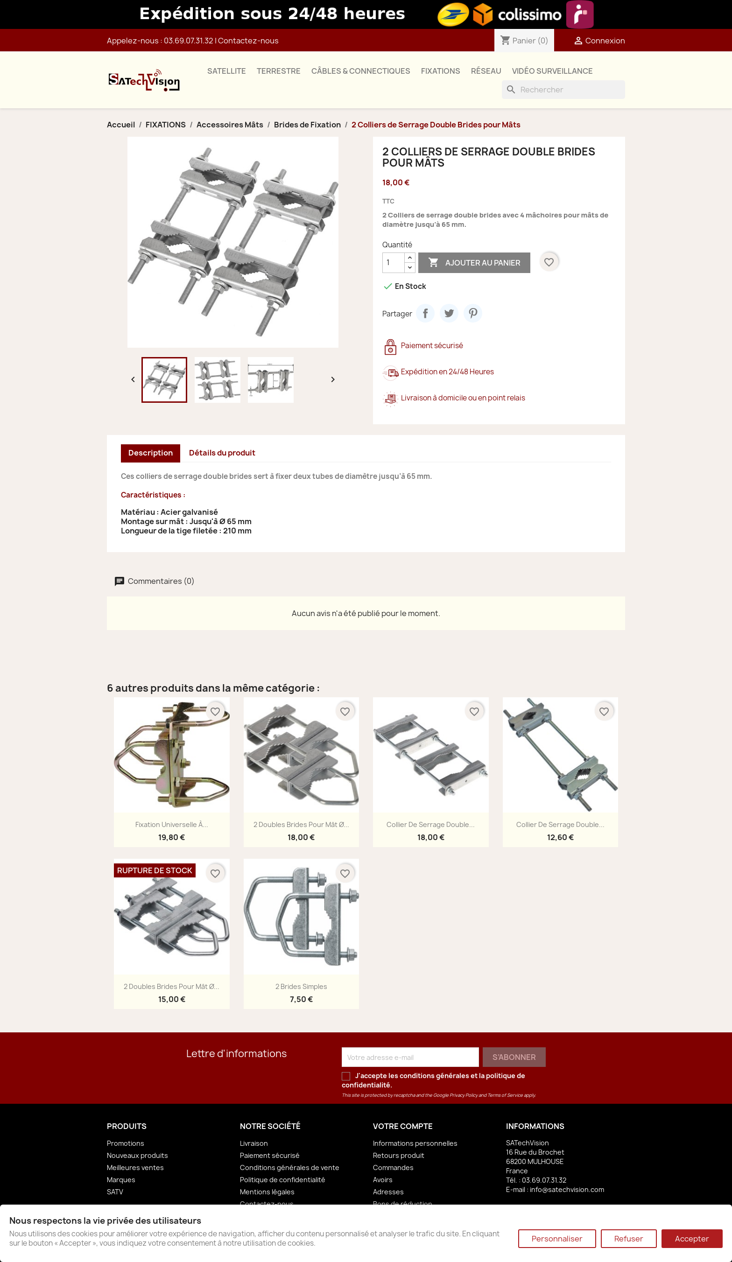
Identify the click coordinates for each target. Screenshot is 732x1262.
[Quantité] (393, 262)
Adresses (388, 1191)
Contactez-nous (248, 40)
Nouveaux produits (137, 1155)
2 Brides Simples (301, 986)
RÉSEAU (486, 71)
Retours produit (398, 1155)
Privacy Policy (464, 1095)
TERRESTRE (279, 71)
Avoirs (383, 1179)
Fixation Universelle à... (171, 824)
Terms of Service (505, 1095)
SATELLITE (226, 71)
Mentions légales (267, 1191)
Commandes (393, 1167)
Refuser (628, 1239)
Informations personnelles (415, 1143)
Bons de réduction (402, 1203)
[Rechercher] (563, 89)
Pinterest (473, 313)
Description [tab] (150, 453)
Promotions (125, 1143)
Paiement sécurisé (270, 1155)
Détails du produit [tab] (222, 453)
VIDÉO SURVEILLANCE (552, 71)
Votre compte (403, 1126)
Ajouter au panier (474, 263)
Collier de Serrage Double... (431, 824)
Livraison (254, 1143)
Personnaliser (557, 1239)
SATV (115, 1191)
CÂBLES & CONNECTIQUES (360, 71)
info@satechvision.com (567, 1189)
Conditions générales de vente (289, 1167)
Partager (425, 313)
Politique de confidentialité (282, 1179)
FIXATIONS (440, 71)
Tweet (449, 313)
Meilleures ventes (135, 1167)
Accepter (692, 1239)
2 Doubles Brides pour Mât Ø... (301, 824)
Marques (121, 1179)
